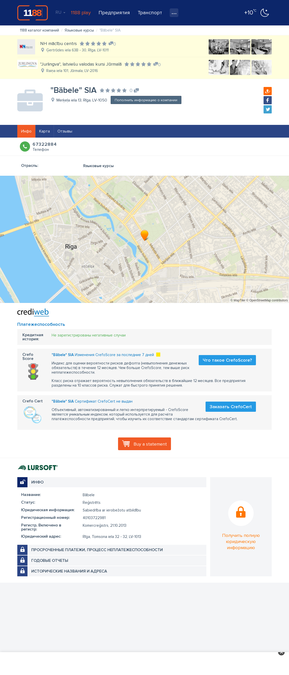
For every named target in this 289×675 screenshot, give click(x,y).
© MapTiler (237, 300)
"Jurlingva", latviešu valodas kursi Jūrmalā (81, 64)
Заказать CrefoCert (231, 406)
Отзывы (64, 131)
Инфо (26, 131)
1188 (32, 12)
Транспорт (150, 13)
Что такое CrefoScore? (227, 360)
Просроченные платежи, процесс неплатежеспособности (97, 549)
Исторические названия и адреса (69, 571)
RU (60, 12)
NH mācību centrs (58, 43)
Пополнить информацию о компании (146, 100)
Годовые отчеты (49, 560)
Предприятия (114, 13)
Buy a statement (150, 444)
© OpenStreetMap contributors (267, 300)
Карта (44, 131)
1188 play (81, 13)
